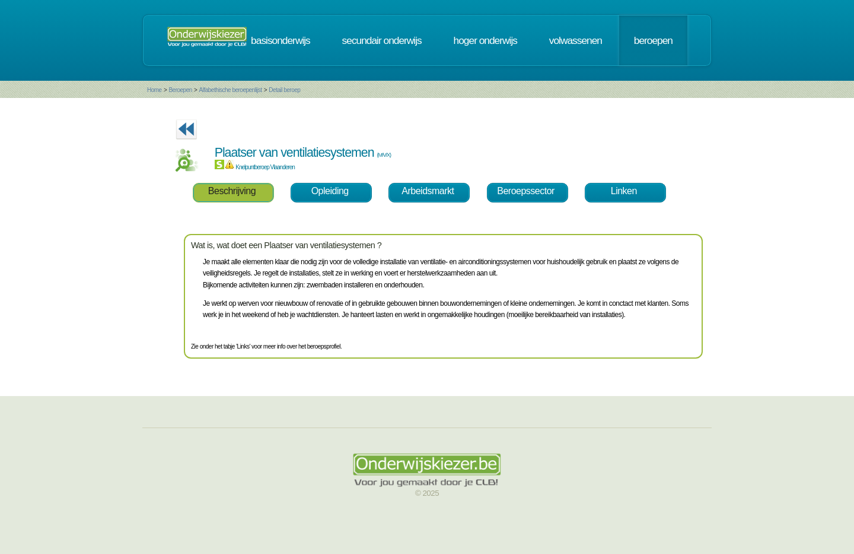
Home (154, 90)
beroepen (653, 40)
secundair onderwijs (382, 40)
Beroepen (180, 90)
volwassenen (575, 40)
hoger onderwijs (485, 40)
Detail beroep (284, 90)
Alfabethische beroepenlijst (230, 90)
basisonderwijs (280, 40)
